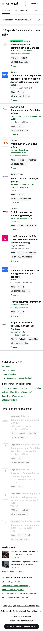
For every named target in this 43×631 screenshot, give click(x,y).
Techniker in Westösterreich (13, 396)
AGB (38, 606)
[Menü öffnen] (3, 3)
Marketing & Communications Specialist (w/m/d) (25, 110)
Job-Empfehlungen (21, 10)
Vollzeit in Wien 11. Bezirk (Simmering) (17, 392)
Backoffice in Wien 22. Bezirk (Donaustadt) (19, 593)
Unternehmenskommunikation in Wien (18, 378)
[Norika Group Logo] (21, 621)
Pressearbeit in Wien (10, 374)
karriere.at (27, 577)
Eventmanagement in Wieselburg (16, 586)
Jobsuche (6, 10)
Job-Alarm (36, 10)
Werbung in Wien (8, 370)
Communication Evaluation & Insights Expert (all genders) (25, 273)
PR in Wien (6, 366)
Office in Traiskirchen (10, 400)
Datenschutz (6, 611)
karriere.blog (8, 547)
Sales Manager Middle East (13, 582)
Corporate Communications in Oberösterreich (21, 388)
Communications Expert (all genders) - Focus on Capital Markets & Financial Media (25, 78)
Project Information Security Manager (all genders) (22, 325)
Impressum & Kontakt (26, 606)
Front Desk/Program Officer (25, 301)
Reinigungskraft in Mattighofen (15, 597)
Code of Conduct (34, 611)
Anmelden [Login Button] (33, 3)
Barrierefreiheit (19, 611)
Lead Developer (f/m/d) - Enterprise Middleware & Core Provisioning (23, 239)
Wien (6, 34)
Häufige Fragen (9, 606)
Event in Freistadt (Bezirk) (13, 590)
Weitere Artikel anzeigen (12, 572)
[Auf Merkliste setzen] (14, 66)
